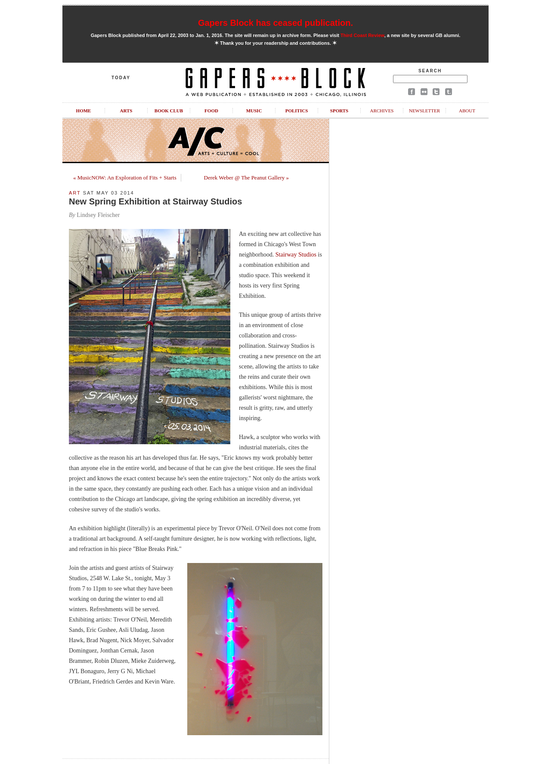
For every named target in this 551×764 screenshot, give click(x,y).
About (467, 110)
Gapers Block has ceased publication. (275, 23)
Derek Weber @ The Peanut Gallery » (246, 177)
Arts (126, 110)
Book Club (169, 110)
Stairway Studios (296, 254)
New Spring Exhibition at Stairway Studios (155, 201)
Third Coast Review (362, 35)
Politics (296, 110)
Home (83, 110)
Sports (339, 110)
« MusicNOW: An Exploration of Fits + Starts (124, 177)
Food (211, 110)
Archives (381, 110)
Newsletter (424, 110)
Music (254, 110)
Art (75, 192)
